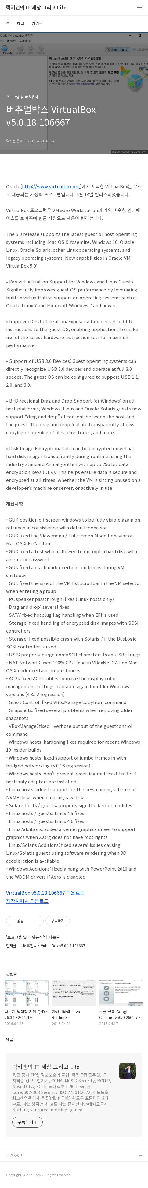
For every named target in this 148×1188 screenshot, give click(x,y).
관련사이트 (15, 1155)
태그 (20, 23)
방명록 (37, 23)
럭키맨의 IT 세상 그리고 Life (36, 8)
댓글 (9, 1039)
